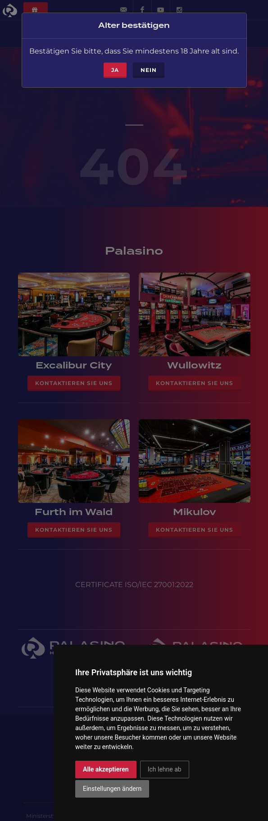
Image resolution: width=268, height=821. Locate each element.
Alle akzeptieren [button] (106, 769)
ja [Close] (115, 60)
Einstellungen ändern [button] (112, 788)
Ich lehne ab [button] (165, 769)
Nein (149, 60)
